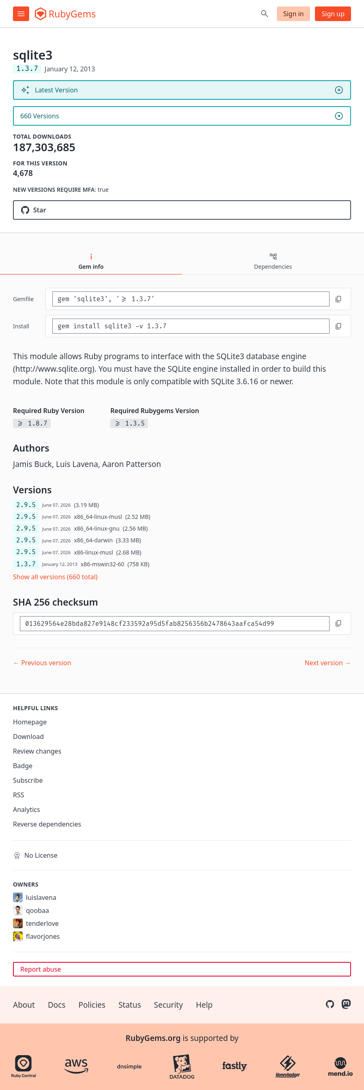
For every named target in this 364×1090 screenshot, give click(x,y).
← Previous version (42, 662)
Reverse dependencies (47, 824)
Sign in (293, 13)
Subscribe (28, 780)
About (24, 1005)
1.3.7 (26, 564)
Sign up (333, 13)
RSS (18, 794)
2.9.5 (26, 505)
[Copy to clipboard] (338, 299)
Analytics (26, 809)
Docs (57, 1005)
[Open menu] (21, 13)
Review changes (37, 751)
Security (168, 1005)
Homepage (30, 721)
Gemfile (23, 299)
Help (204, 1005)
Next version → (327, 662)
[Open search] (264, 13)
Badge (22, 765)
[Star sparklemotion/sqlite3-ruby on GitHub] (182, 210)
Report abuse (40, 969)
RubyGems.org (153, 1038)
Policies (92, 1005)
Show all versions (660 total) (55, 576)
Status (129, 1005)
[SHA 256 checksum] (175, 623)
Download (28, 736)
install (21, 326)
